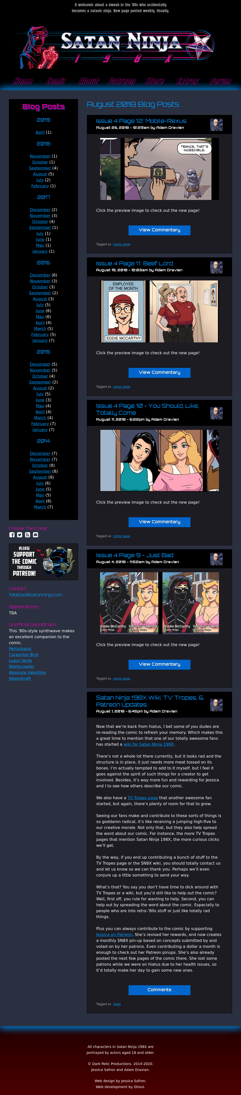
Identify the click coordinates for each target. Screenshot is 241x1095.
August (40, 174)
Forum (219, 81)
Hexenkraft (20, 678)
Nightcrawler (21, 666)
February (40, 186)
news (117, 1004)
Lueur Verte (20, 660)
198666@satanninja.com (35, 595)
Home (22, 81)
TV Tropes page (143, 797)
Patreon (120, 81)
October (40, 162)
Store (153, 81)
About (87, 81)
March (40, 328)
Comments (159, 990)
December (40, 209)
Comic (54, 81)
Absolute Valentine (27, 672)
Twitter (20, 535)
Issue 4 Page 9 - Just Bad (134, 556)
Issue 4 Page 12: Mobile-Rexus (141, 121)
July (40, 180)
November (40, 156)
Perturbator (20, 648)
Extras (186, 81)
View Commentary (159, 230)
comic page (121, 244)
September (40, 168)
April (40, 132)
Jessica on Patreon (114, 934)
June (40, 239)
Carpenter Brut (23, 654)
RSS (28, 535)
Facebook (12, 535)
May (40, 245)
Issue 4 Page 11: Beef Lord (134, 264)
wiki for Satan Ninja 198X (149, 744)
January (40, 251)
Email (36, 535)
